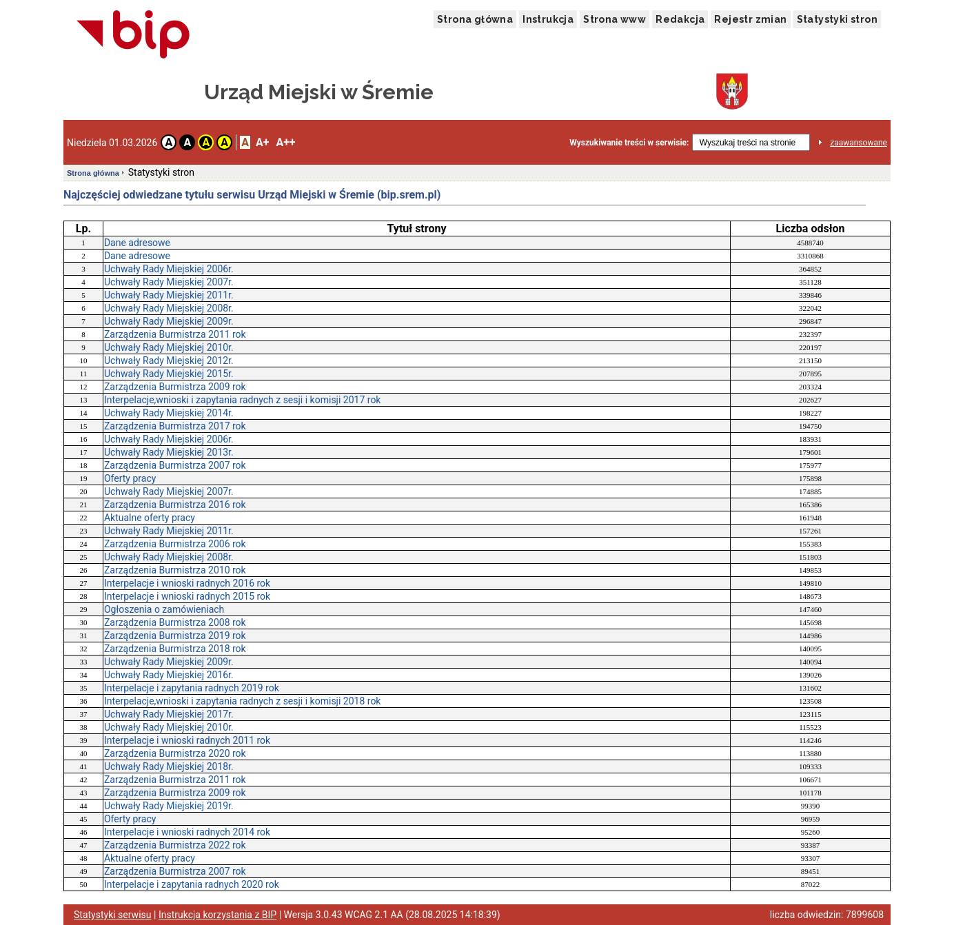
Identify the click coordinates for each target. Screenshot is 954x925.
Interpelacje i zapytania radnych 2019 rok (191, 687)
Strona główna (475, 19)
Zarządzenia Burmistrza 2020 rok (175, 753)
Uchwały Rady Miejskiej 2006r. (169, 268)
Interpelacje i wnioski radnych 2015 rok (187, 596)
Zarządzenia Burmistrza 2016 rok (175, 504)
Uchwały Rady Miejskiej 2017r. (169, 714)
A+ (262, 142)
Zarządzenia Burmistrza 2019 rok (175, 635)
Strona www (614, 19)
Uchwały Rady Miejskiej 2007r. (169, 281)
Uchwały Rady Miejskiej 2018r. (169, 766)
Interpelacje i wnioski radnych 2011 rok (187, 740)
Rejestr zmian (750, 19)
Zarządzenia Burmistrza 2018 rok (175, 648)
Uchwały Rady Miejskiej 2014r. (169, 412)
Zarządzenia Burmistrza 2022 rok (175, 845)
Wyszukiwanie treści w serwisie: (629, 143)
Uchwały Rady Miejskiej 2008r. (169, 308)
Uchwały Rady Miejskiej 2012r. (169, 360)
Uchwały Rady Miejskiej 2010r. (169, 347)
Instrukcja (548, 19)
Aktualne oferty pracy (149, 517)
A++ (285, 142)
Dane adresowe (137, 242)
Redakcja (680, 19)
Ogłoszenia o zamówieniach (164, 609)
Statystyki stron (837, 19)
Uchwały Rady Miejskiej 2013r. (169, 452)
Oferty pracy (130, 478)
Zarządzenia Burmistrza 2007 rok (175, 465)
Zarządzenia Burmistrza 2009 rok (175, 386)
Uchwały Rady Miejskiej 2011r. (169, 295)
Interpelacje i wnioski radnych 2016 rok (187, 583)
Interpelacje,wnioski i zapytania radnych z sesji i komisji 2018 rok (242, 701)
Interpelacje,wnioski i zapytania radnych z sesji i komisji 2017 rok (242, 399)
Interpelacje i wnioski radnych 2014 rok (187, 831)
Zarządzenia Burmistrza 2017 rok (175, 425)
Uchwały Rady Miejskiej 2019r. (169, 805)
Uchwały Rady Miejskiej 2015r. (169, 373)
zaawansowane (858, 143)
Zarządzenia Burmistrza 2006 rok (175, 543)
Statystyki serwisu (113, 914)
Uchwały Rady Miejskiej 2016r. (169, 674)
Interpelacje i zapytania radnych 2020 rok (191, 884)
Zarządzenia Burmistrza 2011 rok (175, 334)
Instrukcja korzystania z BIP (217, 914)
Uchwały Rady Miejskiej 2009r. (169, 321)
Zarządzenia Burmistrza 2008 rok (175, 622)
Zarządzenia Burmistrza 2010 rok (175, 570)
